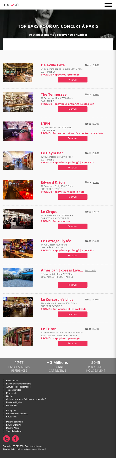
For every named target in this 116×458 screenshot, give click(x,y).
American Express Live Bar (62, 270)
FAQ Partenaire (13, 425)
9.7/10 (96, 65)
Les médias (11, 405)
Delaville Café (53, 65)
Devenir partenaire (14, 422)
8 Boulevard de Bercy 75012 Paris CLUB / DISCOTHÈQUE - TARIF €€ (57, 276)
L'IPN (45, 123)
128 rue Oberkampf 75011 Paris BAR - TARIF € (67, 159)
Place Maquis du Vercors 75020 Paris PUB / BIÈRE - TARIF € (63, 306)
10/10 (96, 211)
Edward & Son (53, 182)
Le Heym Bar (52, 153)
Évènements (12, 381)
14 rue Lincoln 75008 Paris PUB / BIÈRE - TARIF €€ (67, 247)
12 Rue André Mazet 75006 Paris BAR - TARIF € (67, 101)
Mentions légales (14, 402)
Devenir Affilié (12, 428)
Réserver (72, 79)
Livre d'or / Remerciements (18, 384)
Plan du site (11, 393)
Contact (9, 396)
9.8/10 (96, 94)
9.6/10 (96, 123)
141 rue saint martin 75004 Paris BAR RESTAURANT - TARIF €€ (57, 218)
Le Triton (48, 329)
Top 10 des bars (13, 431)
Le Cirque (49, 211)
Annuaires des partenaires (18, 387)
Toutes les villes (13, 390)
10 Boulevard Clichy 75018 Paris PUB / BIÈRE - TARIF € (62, 189)
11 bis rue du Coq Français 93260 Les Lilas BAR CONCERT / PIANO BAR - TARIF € (62, 335)
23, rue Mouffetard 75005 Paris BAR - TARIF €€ (72, 130)
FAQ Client (11, 417)
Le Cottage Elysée (56, 241)
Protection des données (17, 414)
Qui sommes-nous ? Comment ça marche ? (26, 399)
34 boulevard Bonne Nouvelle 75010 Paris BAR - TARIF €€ (61, 71)
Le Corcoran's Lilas (57, 299)
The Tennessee (54, 94)
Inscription (11, 410)
